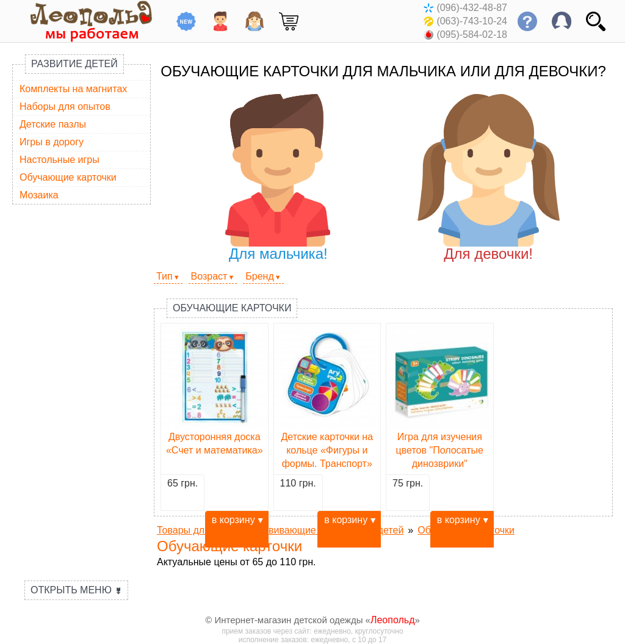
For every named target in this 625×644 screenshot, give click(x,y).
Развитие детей (74, 64)
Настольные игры (59, 159)
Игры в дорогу (52, 142)
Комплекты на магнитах (73, 89)
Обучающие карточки (68, 177)
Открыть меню (76, 590)
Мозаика (39, 195)
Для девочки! (488, 178)
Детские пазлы (53, 124)
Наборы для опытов (65, 106)
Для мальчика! (278, 178)
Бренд (259, 276)
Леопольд (392, 620)
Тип (164, 276)
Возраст (209, 276)
